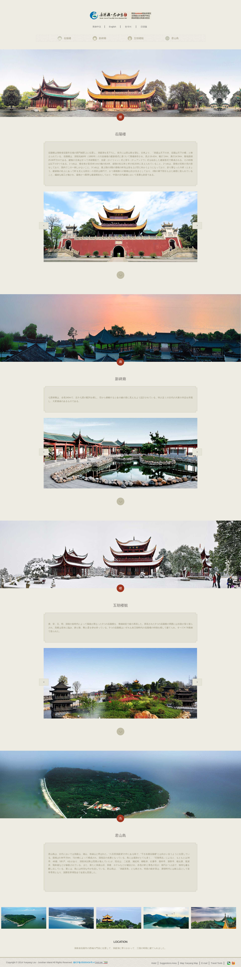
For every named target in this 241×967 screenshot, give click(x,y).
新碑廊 (102, 38)
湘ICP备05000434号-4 (84, 962)
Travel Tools (216, 963)
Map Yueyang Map (189, 963)
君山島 (175, 38)
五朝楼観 (139, 38)
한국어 (128, 26)
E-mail (204, 963)
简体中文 (97, 26)
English (112, 26)
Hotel (153, 963)
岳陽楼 (67, 38)
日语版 (144, 26)
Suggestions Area (168, 963)
